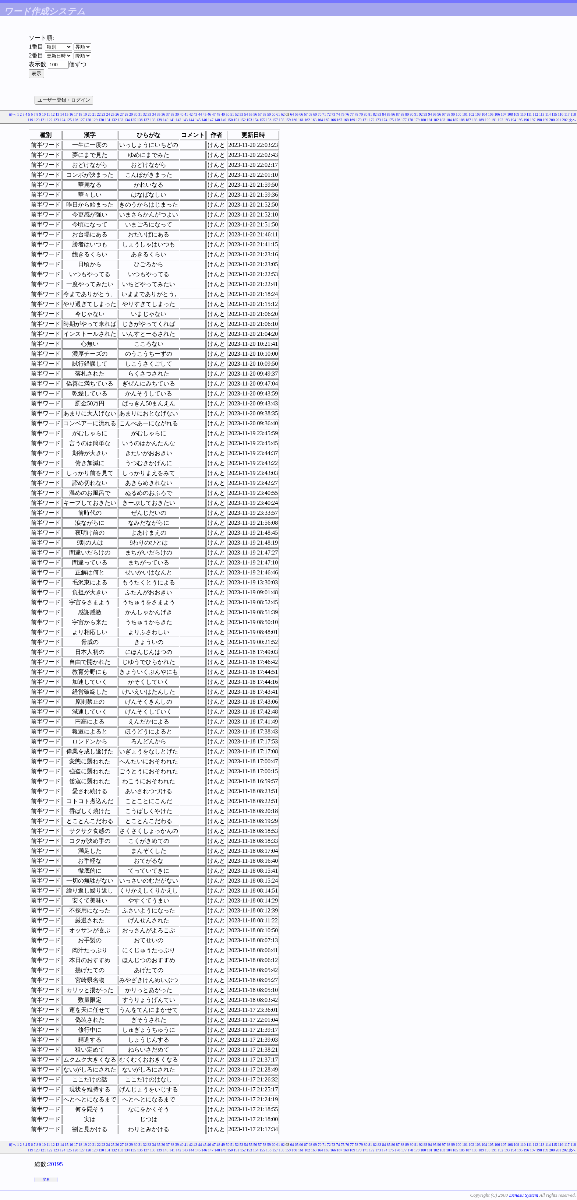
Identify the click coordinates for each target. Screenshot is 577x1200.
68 (310, 114)
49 (223, 114)
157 (275, 120)
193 (507, 120)
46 (209, 114)
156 (269, 120)
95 (434, 114)
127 (82, 120)
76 (347, 114)
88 (402, 114)
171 (365, 120)
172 (372, 120)
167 (339, 120)
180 (423, 120)
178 (410, 120)
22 (99, 114)
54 (246, 114)
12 (53, 114)
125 (69, 120)
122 (50, 120)
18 (80, 114)
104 (484, 114)
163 (313, 120)
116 (560, 114)
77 (352, 114)
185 (455, 120)
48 (218, 114)
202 (565, 120)
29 (131, 114)
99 (453, 114)
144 (191, 120)
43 (195, 114)
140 (166, 120)
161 (301, 120)
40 (182, 114)
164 (320, 120)
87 (398, 114)
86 (393, 114)
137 (146, 120)
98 (448, 114)
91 (416, 114)
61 (278, 114)
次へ (572, 120)
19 (85, 114)
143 (185, 120)
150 (230, 120)
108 (510, 114)
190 (488, 120)
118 (573, 114)
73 (333, 114)
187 (468, 120)
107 (503, 114)
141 (172, 120)
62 (283, 114)
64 (292, 114)
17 (76, 114)
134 (127, 120)
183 (442, 120)
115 (554, 114)
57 (260, 114)
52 (237, 114)
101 (465, 114)
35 (158, 114)
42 (191, 114)
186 (462, 120)
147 (210, 120)
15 (66, 114)
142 (178, 120)
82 (375, 114)
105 (490, 114)
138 (153, 120)
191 (494, 120)
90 (412, 114)
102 (471, 114)
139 (159, 120)
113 (542, 114)
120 (37, 120)
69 (315, 114)
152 (243, 120)
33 (149, 114)
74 (338, 114)
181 (429, 120)
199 (545, 120)
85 (388, 114)
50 (228, 114)
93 (425, 114)
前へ (12, 114)
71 (324, 114)
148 (217, 120)
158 (281, 120)
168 (346, 120)
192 (500, 120)
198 (539, 120)
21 (94, 114)
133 (120, 120)
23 (103, 114)
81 (370, 114)
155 (262, 120)
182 (436, 120)
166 (333, 120)
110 (523, 114)
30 (136, 114)
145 (198, 120)
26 (117, 114)
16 (71, 114)
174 (384, 120)
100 (458, 114)
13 (57, 114)
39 (177, 114)
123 (56, 120)
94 (430, 114)
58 (264, 114)
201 (558, 120)
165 (326, 120)
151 (236, 120)
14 (62, 114)
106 (497, 114)
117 (567, 114)
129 (95, 120)
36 (163, 114)
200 (552, 120)
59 (269, 114)
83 (379, 114)
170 (359, 120)
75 (342, 114)
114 (548, 114)
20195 (55, 1164)
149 (223, 120)
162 (307, 120)
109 (516, 114)
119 (30, 120)
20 (90, 114)
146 (204, 120)
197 (532, 120)
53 (241, 114)
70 (320, 114)
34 (154, 114)
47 (214, 114)
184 (449, 120)
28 (126, 114)
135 (133, 120)
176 (397, 120)
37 (168, 114)
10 (44, 114)
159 (288, 120)
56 (255, 114)
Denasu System (523, 1195)
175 (391, 120)
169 (352, 120)
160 (294, 120)
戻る (46, 1180)
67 (306, 114)
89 (407, 114)
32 (145, 114)
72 (329, 114)
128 (88, 120)
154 (256, 120)
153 (249, 120)
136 (140, 120)
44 (200, 114)
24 (108, 114)
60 (274, 114)
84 (384, 114)
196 (526, 120)
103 (478, 114)
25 (112, 114)
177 (404, 120)
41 (186, 114)
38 (172, 114)
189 (481, 120)
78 (356, 114)
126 (75, 120)
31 (140, 114)
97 (444, 114)
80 (366, 114)
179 (417, 120)
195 (520, 120)
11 (48, 114)
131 (107, 120)
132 (114, 120)
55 (250, 114)
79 (361, 114)
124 (63, 120)
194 (513, 120)
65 (296, 114)
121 (43, 120)
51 (232, 114)
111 (529, 114)
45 (204, 114)
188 (475, 120)
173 (378, 120)
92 (421, 114)
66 (301, 114)
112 (535, 114)
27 (122, 114)
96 (439, 114)
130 (101, 120)
